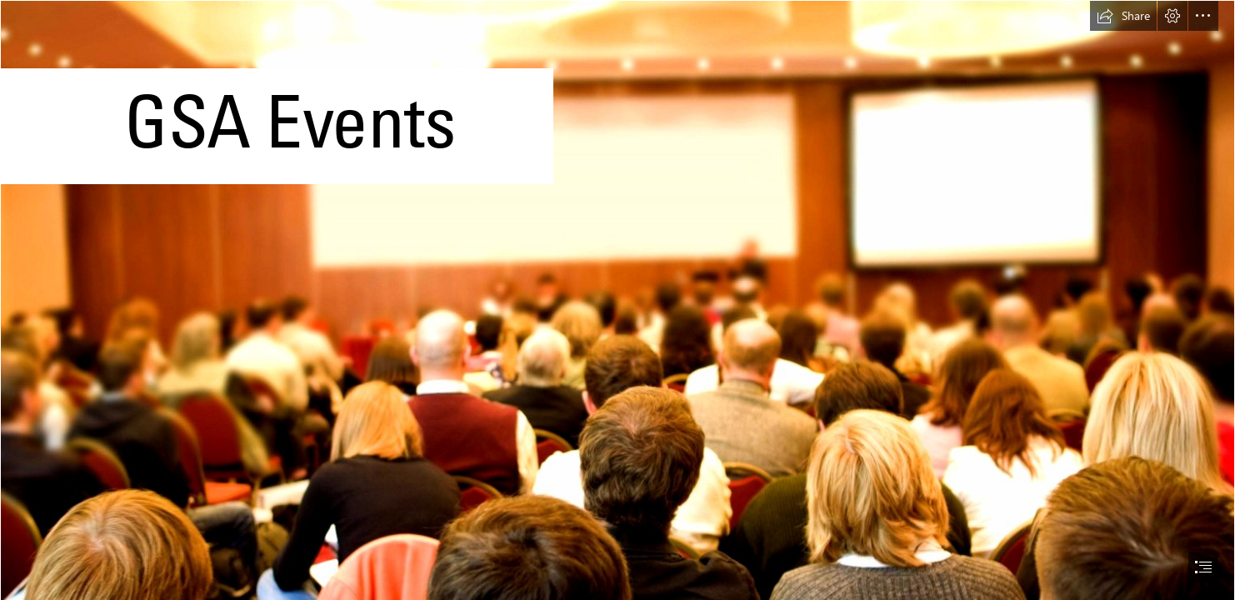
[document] (617, 300)
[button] (1123, 16)
